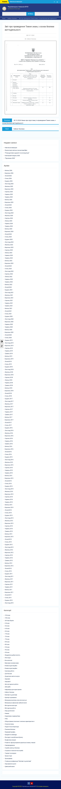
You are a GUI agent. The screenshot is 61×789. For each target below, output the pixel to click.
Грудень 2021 (9, 290)
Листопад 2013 (9, 518)
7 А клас (7, 634)
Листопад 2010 (9, 603)
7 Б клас (7, 636)
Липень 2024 (8, 221)
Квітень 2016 (8, 446)
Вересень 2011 (9, 581)
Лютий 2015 (8, 481)
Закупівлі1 (8, 681)
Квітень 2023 (8, 260)
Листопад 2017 (9, 401)
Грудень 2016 (9, 428)
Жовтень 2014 (9, 491)
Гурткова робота (9, 671)
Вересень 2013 (9, 523)
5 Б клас (7, 626)
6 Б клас (7, 631)
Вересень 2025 (9, 189)
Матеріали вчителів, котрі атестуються (16, 700)
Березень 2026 (9, 173)
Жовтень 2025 (9, 186)
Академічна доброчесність (12, 655)
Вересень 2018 (9, 374)
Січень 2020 (8, 337)
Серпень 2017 (9, 409)
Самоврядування (10, 745)
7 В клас (7, 639)
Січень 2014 (8, 512)
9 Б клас (7, 649)
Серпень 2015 (9, 467)
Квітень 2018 (8, 388)
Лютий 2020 (8, 335)
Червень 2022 (9, 279)
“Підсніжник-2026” (10, 158)
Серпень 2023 (9, 250)
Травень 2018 (9, 385)
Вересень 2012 (9, 552)
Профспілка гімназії (10, 740)
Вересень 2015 (9, 465)
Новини (7, 713)
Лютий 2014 (8, 510)
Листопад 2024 (9, 213)
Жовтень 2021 (9, 295)
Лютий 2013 (8, 539)
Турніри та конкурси (10, 753)
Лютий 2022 (8, 287)
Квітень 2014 (8, 504)
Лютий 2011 (8, 595)
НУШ (6, 718)
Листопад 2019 (9, 343)
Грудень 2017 (9, 398)
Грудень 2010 (9, 600)
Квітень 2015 (8, 475)
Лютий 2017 (8, 422)
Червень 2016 (9, 441)
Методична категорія (11, 705)
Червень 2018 (9, 382)
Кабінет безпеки (31, 39)
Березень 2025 (9, 202)
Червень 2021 (9, 303)
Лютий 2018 (8, 393)
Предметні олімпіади (11, 734)
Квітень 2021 (8, 308)
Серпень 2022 (9, 274)
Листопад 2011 (9, 576)
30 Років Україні (9, 620)
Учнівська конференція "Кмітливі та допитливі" (18, 761)
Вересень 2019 (9, 345)
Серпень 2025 (9, 191)
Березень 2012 (9, 565)
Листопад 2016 (9, 430)
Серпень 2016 (9, 438)
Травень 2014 (9, 502)
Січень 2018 (8, 396)
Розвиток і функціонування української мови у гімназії (20, 742)
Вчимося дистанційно (11, 665)
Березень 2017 (9, 420)
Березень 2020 (9, 332)
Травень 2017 (9, 414)
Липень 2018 (8, 380)
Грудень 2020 (9, 316)
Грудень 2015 (9, 457)
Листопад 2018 (9, 369)
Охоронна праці (9, 724)
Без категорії (8, 660)
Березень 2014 (9, 507)
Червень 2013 (9, 528)
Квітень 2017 (8, 417)
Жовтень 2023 (9, 244)
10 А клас (7, 615)
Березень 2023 (9, 263)
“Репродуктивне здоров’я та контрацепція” (17, 153)
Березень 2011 (9, 592)
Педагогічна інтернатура (12, 726)
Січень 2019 (8, 364)
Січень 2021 (8, 313)
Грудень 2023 (9, 239)
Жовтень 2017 (9, 404)
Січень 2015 (8, 483)
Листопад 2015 (9, 459)
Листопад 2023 (9, 242)
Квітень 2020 (8, 329)
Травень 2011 (9, 587)
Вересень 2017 (9, 406)
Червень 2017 (9, 412)
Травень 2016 (9, 443)
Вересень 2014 (9, 494)
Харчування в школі (10, 764)
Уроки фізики (8, 758)
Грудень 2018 (9, 366)
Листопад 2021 (9, 292)
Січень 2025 (8, 207)
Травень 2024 (9, 226)
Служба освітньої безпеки (12, 748)
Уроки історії (8, 756)
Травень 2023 (9, 258)
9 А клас (7, 647)
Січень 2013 (8, 542)
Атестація (8, 657)
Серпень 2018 (9, 377)
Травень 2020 (9, 327)
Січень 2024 (8, 236)
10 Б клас (7, 618)
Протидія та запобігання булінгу (14, 737)
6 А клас (7, 628)
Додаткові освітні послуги (12, 676)
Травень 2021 (9, 305)
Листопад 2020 (9, 319)
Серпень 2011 (9, 584)
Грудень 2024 (9, 210)
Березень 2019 (9, 359)
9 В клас (7, 652)
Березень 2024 (9, 231)
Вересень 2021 (9, 298)
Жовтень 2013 (9, 520)
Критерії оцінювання (11, 697)
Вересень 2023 (9, 247)
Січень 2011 (8, 597)
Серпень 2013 (9, 526)
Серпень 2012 (9, 555)
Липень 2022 (8, 276)
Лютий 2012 (8, 568)
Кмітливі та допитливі (11, 695)
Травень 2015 (9, 473)
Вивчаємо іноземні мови (12, 663)
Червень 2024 (9, 223)
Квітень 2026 (8, 170)
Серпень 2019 (9, 348)
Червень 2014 (9, 499)
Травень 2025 (9, 197)
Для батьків (8, 673)
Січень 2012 (8, 571)
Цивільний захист (10, 766)
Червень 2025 (9, 194)
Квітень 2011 (8, 589)
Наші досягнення (9, 710)
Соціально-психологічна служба (14, 750)
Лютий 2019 (8, 361)
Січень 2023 (8, 268)
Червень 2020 (9, 324)
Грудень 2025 (9, 181)
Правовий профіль (10, 732)
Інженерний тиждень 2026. (12, 155)
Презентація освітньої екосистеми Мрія (16, 150)
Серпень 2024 (9, 218)
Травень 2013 (9, 531)
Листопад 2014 (9, 489)
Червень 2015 (9, 470)
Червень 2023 (9, 255)
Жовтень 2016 (9, 433)
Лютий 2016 (8, 451)
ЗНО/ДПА (7, 687)
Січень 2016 (8, 454)
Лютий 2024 (8, 234)
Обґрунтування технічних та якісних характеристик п (19, 721)
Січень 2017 (8, 425)
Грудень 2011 (9, 573)
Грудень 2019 (9, 340)
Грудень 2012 (9, 544)
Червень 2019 (9, 351)
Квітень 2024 (8, 229)
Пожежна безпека (10, 729)
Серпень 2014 (9, 497)
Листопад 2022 (9, 271)
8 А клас (7, 641)
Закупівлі (7, 679)
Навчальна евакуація (16, 1)
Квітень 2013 (8, 534)
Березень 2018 (9, 390)
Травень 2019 (9, 353)
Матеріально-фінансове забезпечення (16, 703)
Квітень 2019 (8, 356)
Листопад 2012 (9, 547)
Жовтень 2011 (9, 579)
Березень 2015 (9, 478)
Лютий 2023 (8, 266)
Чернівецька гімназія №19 (18, 7)
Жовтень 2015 (9, 462)
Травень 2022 (9, 282)
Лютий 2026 (8, 175)
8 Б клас (7, 644)
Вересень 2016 (9, 435)
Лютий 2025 (8, 205)
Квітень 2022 (8, 284)
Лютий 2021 (8, 311)
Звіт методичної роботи (11, 684)
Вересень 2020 (9, 321)
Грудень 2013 (9, 515)
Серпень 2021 (9, 300)
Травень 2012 (9, 560)
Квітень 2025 (8, 199)
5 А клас (7, 623)
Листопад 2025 (9, 183)
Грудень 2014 (9, 486)
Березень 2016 (9, 449)
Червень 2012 (9, 558)
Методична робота (10, 708)
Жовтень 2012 (9, 550)
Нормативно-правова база (12, 716)
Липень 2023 (8, 252)
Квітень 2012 (8, 563)
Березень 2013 (9, 536)
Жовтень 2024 (9, 215)
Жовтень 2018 (9, 372)
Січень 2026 (8, 178)
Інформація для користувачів (13, 689)
